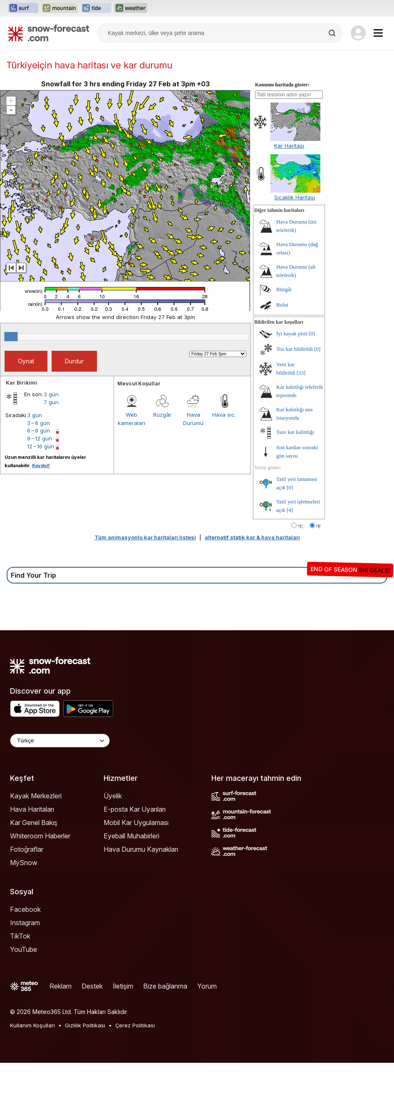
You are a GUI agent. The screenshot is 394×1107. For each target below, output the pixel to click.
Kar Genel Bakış (33, 822)
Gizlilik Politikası (85, 1025)
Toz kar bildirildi (294, 349)
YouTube (23, 949)
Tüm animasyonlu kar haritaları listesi (145, 537)
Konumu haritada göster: (282, 85)
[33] (301, 373)
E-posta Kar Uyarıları (135, 809)
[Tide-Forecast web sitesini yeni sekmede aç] (96, 8)
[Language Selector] (60, 740)
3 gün (51, 394)
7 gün (51, 402)
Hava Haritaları (32, 809)
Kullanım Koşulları (32, 1025)
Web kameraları (131, 418)
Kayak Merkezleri (36, 796)
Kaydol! (41, 465)
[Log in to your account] (358, 32)
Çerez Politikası (135, 1025)
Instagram (25, 922)
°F (318, 526)
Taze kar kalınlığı (295, 432)
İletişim (123, 986)
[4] (290, 510)
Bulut (282, 305)
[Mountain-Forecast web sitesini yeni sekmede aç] (60, 8)
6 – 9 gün (38, 430)
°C (300, 526)
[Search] (333, 33)
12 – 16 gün (40, 446)
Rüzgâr (162, 414)
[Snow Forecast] (48, 33)
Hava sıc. (224, 414)
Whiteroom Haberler (40, 836)
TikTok (20, 936)
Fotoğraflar (26, 849)
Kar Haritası (289, 145)
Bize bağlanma (165, 986)
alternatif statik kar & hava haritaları (252, 537)
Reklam (61, 986)
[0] (312, 333)
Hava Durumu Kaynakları (141, 849)
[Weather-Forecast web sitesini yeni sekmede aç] (130, 8)
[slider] (10, 336)
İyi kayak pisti (291, 333)
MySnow (23, 862)
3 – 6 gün (38, 423)
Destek (92, 986)
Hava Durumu (193, 418)
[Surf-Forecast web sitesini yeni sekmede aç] (23, 8)
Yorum (207, 986)
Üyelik (113, 796)
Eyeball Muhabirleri (131, 836)
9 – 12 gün (39, 438)
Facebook (25, 909)
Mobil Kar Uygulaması (136, 822)
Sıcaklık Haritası (294, 197)
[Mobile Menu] (378, 32)
